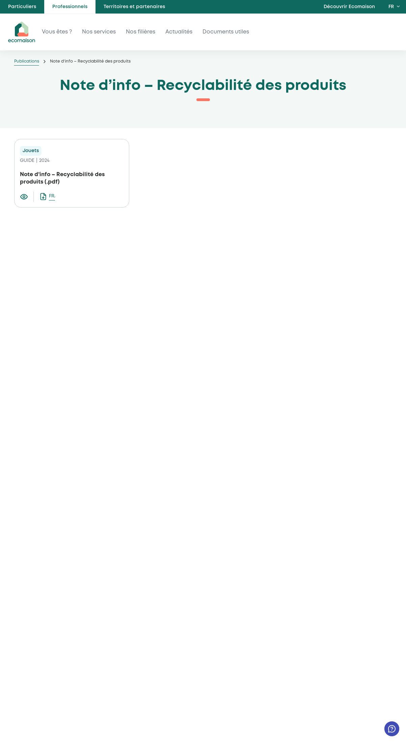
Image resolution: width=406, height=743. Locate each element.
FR (391, 7)
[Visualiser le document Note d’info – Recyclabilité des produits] (27, 197)
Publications (26, 61)
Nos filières (140, 31)
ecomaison (21, 32)
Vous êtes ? (57, 31)
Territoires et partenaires (134, 7)
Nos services (99, 31)
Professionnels (69, 7)
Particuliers (22, 7)
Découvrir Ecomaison (349, 7)
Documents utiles (225, 31)
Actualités (178, 31)
